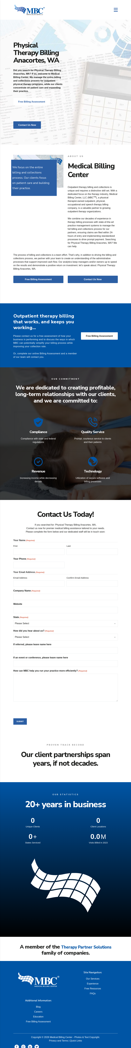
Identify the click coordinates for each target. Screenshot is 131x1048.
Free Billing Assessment (99, 336)
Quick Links (76, 1037)
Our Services (92, 975)
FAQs (93, 990)
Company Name (26, 587)
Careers (38, 1008)
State (20, 614)
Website (17, 601)
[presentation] (35, 706)
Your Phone (24, 556)
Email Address (20, 575)
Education (38, 1013)
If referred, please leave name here (32, 641)
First (15, 543)
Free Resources (92, 985)
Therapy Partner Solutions (86, 943)
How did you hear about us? (33, 628)
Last (69, 543)
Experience (93, 980)
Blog (38, 1003)
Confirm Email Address (78, 575)
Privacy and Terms (58, 1037)
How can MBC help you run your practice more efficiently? (50, 668)
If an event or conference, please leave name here (40, 654)
